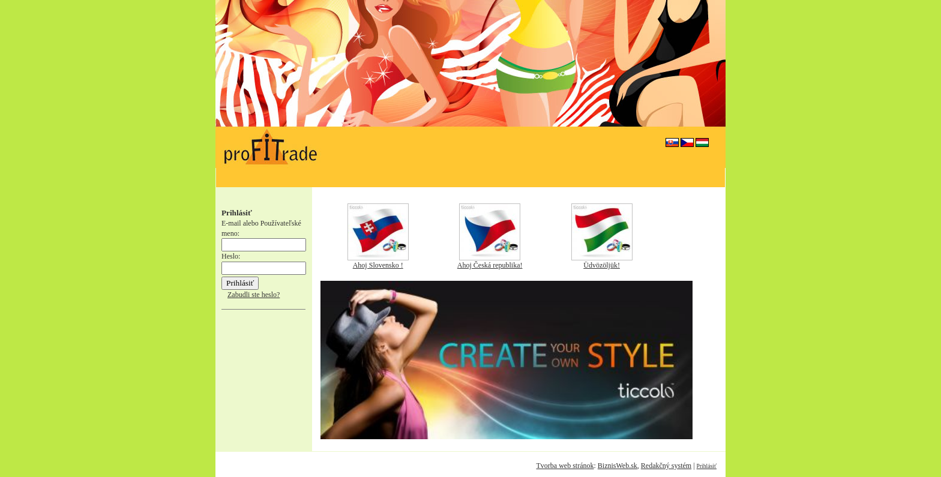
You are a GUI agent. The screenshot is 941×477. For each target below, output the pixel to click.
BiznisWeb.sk (617, 465)
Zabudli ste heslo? (253, 294)
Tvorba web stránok (565, 465)
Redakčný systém (666, 465)
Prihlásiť (707, 466)
